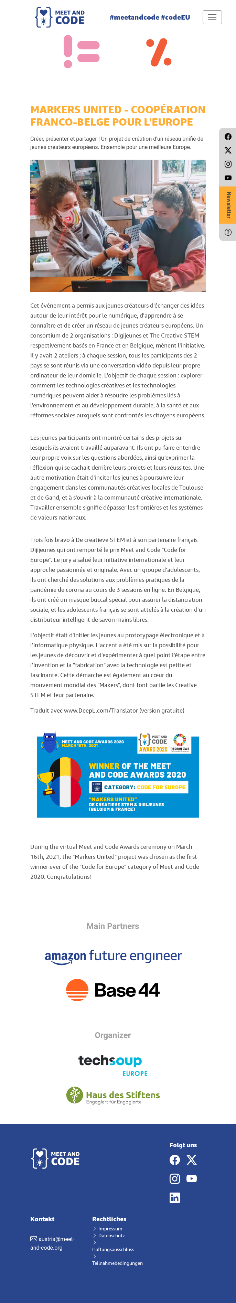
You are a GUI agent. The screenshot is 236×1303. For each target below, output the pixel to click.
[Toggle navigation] (212, 17)
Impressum (107, 1228)
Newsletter (229, 205)
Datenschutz (108, 1235)
